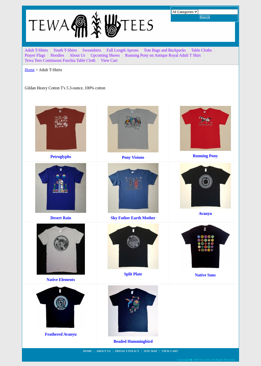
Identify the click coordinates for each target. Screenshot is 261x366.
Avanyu (205, 213)
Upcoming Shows (105, 55)
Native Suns (205, 275)
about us (103, 350)
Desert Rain (60, 218)
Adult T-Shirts (36, 50)
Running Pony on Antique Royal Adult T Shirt (163, 55)
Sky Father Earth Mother (133, 218)
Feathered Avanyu (60, 334)
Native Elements (61, 279)
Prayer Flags (35, 55)
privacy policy (127, 350)
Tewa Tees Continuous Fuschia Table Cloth (60, 60)
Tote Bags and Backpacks (165, 50)
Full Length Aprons (122, 50)
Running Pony (205, 156)
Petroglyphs (60, 156)
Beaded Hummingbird (133, 341)
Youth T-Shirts (65, 50)
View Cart (109, 60)
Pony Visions (133, 157)
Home (30, 70)
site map (150, 350)
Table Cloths (201, 50)
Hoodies (57, 55)
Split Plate (133, 274)
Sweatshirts (91, 50)
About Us (77, 55)
